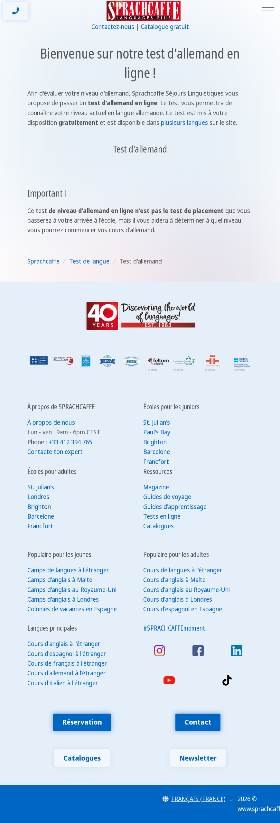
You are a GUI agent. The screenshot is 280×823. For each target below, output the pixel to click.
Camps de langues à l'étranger (68, 570)
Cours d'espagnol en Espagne (182, 609)
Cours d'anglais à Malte (174, 580)
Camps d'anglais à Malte (59, 580)
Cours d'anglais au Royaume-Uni (186, 590)
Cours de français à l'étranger (67, 663)
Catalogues (158, 526)
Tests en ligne (162, 516)
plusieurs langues (184, 122)
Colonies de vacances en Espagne (72, 609)
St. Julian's (156, 422)
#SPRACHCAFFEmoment (174, 628)
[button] (198, 799)
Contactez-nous (112, 27)
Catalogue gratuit (165, 27)
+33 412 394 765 (70, 442)
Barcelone (156, 452)
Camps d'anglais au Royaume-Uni (72, 590)
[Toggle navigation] (268, 11)
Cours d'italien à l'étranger (62, 683)
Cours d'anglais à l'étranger (63, 644)
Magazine (156, 487)
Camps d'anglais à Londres (63, 599)
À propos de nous (51, 422)
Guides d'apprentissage (175, 507)
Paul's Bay (156, 432)
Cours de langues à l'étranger (182, 570)
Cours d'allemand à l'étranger (66, 673)
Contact (198, 721)
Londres (38, 497)
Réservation (82, 721)
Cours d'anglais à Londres (177, 599)
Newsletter (198, 758)
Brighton (155, 442)
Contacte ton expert (55, 452)
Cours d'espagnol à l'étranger (66, 654)
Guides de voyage (167, 497)
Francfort (156, 462)
